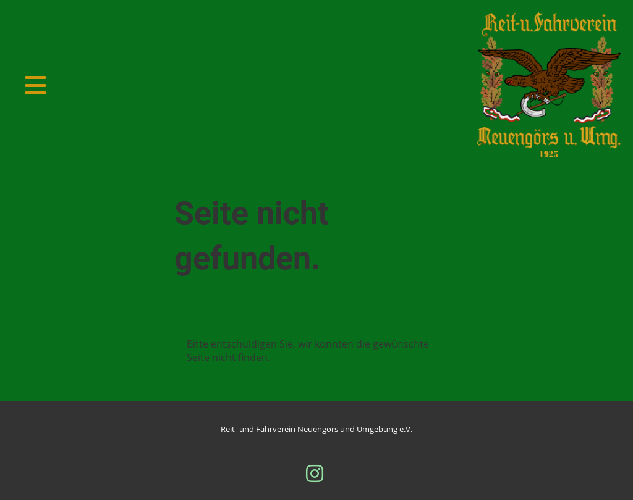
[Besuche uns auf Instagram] (314, 473)
